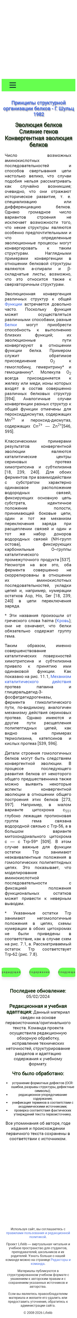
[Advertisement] (38, 40)
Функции (13, 304)
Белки (11, 324)
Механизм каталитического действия (38, 679)
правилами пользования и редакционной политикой (38, 1235)
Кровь (62, 620)
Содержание (39, 972)
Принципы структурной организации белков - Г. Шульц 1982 (38, 108)
